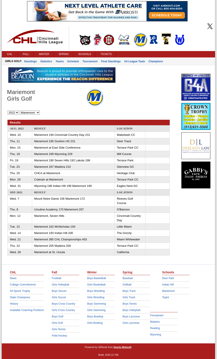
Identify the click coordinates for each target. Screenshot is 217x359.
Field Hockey (59, 335)
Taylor (165, 297)
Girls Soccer (59, 297)
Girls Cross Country (63, 310)
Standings (30, 61)
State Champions (20, 297)
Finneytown (157, 315)
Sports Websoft (122, 347)
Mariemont (168, 291)
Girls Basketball (96, 284)
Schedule (73, 61)
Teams (60, 61)
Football (56, 278)
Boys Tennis (130, 303)
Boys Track (129, 291)
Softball (127, 284)
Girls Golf (57, 322)
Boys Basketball (96, 278)
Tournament (89, 61)
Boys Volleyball (131, 310)
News (13, 278)
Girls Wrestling (95, 297)
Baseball (128, 278)
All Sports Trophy (20, 291)
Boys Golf (57, 316)
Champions (155, 61)
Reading (155, 328)
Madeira (155, 321)
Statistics (46, 61)
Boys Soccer (59, 291)
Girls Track (129, 297)
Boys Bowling (95, 316)
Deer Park (168, 278)
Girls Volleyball (60, 284)
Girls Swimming (96, 310)
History (14, 303)
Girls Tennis (59, 329)
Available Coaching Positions (27, 310)
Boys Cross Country (63, 303)
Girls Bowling (95, 322)
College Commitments (23, 284)
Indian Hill (168, 284)
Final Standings (111, 61)
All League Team (134, 61)
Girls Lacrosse (131, 322)
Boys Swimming (96, 303)
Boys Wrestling (96, 291)
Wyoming (155, 334)
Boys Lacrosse (131, 316)
